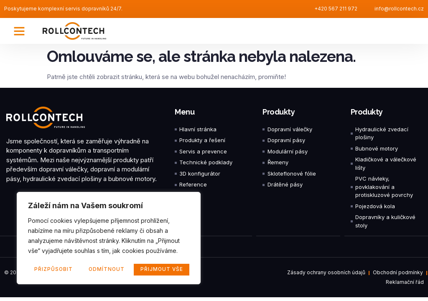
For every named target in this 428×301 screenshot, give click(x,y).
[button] (19, 31)
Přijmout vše (161, 269)
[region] (109, 238)
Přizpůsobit (53, 269)
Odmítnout (106, 269)
